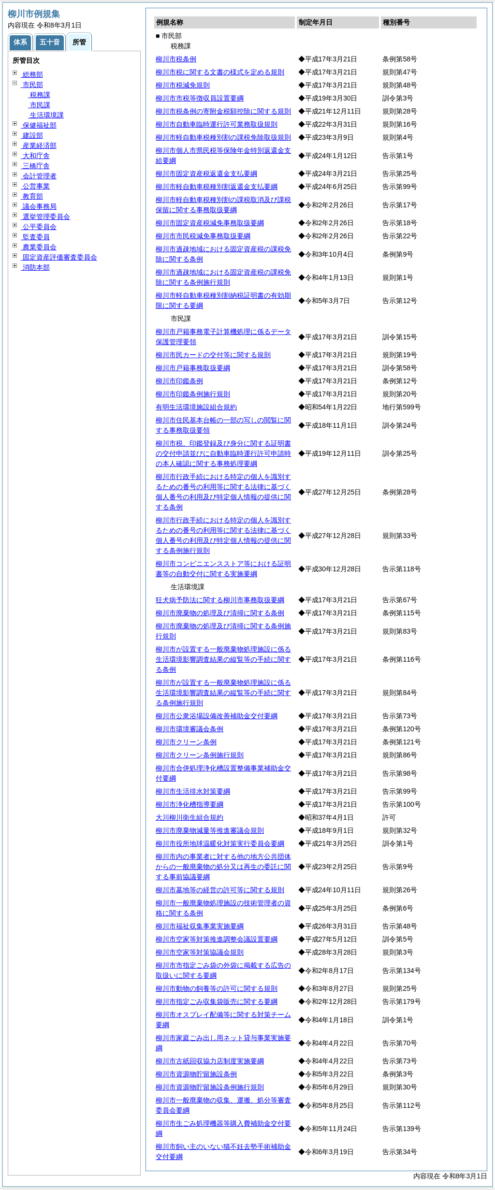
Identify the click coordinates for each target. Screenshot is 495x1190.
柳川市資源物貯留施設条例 (196, 1074)
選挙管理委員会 (45, 216)
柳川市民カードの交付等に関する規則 (213, 355)
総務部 (32, 74)
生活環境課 (46, 115)
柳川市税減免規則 (183, 85)
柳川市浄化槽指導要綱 (189, 804)
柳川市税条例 (176, 59)
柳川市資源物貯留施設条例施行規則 (210, 1087)
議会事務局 (39, 206)
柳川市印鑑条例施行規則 (193, 394)
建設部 (32, 135)
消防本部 (35, 267)
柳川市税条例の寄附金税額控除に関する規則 (223, 111)
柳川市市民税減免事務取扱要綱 (203, 236)
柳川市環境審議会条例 (189, 729)
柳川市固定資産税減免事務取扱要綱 (210, 223)
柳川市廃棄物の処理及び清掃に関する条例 (220, 613)
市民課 (39, 105)
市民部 (32, 84)
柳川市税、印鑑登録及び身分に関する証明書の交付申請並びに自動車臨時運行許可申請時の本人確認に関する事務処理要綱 (223, 453)
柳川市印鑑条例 (179, 381)
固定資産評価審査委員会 (59, 257)
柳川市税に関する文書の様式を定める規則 (220, 72)
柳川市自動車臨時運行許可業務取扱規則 (216, 124)
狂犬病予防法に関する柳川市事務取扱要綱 (220, 600)
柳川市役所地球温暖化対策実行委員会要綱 (220, 843)
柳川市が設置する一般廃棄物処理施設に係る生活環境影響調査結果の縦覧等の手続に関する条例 (223, 659)
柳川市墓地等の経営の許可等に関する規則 (220, 890)
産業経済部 (39, 145)
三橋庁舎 (35, 166)
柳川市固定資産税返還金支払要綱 (206, 173)
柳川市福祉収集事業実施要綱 (200, 926)
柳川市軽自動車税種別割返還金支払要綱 (216, 186)
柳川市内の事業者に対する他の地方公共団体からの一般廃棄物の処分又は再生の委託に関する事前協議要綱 (223, 867)
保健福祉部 (39, 125)
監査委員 (35, 237)
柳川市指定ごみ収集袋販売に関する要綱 (216, 1001)
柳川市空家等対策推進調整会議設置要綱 (216, 939)
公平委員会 (39, 227)
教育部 (32, 196)
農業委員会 (39, 247)
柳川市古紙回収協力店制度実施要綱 (210, 1061)
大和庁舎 (35, 156)
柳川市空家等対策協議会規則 (200, 952)
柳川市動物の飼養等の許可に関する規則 (216, 988)
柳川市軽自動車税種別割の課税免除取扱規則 (223, 137)
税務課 (39, 95)
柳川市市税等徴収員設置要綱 (200, 98)
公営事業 (35, 186)
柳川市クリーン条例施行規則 (200, 755)
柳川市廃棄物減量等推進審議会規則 (210, 830)
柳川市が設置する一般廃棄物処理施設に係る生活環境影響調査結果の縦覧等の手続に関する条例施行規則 (223, 693)
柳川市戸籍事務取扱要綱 (193, 368)
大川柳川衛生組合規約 (189, 817)
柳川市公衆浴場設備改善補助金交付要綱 (216, 716)
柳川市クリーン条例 (186, 742)
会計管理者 (39, 176)
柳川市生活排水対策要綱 (193, 791)
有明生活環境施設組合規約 (196, 407)
